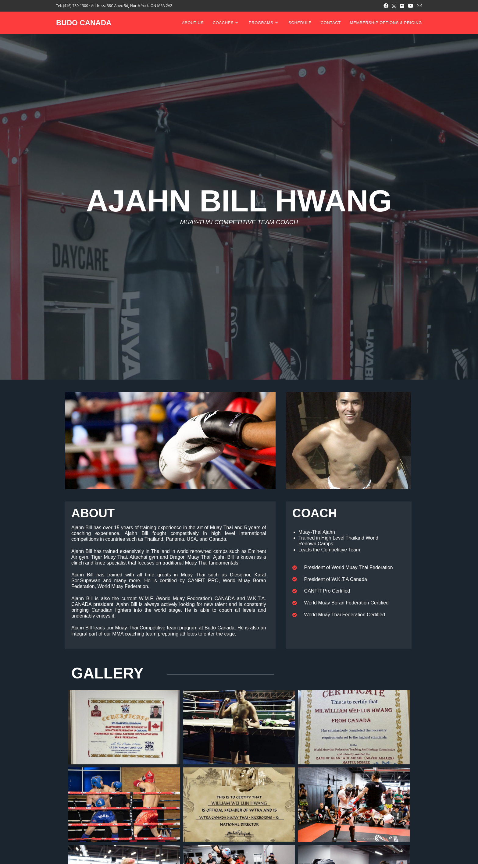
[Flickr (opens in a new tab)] (402, 6)
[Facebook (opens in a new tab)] (386, 6)
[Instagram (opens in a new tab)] (394, 6)
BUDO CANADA (83, 23)
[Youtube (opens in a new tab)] (410, 6)
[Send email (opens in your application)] (418, 6)
